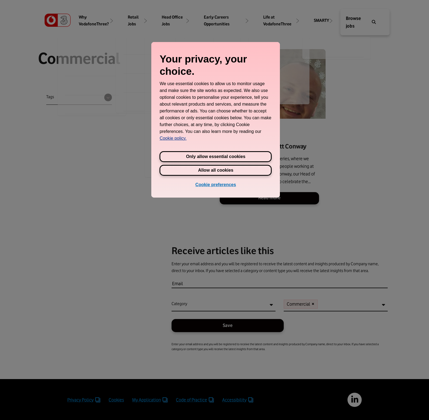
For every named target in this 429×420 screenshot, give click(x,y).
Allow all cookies (215, 170)
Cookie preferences (215, 184)
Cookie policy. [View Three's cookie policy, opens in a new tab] (173, 138)
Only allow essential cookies (215, 156)
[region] (215, 120)
